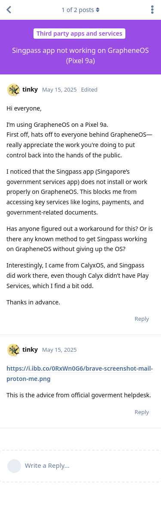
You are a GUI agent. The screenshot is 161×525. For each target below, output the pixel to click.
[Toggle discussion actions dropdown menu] (152, 10)
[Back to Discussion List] (8, 10)
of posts (80, 10)
